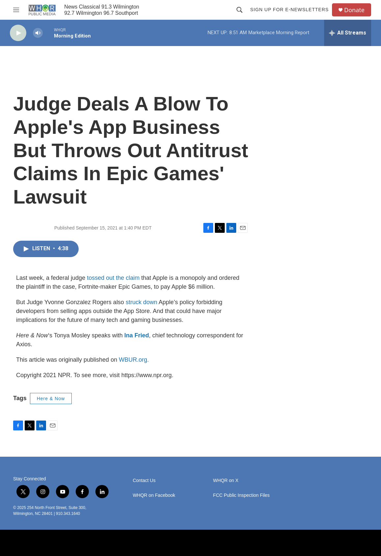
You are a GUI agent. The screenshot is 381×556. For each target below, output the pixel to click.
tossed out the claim (113, 278)
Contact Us (144, 480)
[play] (18, 33)
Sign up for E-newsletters (289, 9)
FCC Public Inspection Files (241, 495)
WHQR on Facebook (154, 495)
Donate (354, 10)
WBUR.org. (134, 359)
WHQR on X (226, 480)
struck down (141, 302)
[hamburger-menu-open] (16, 9)
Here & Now (51, 398)
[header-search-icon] (239, 10)
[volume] (37, 33)
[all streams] (347, 33)
